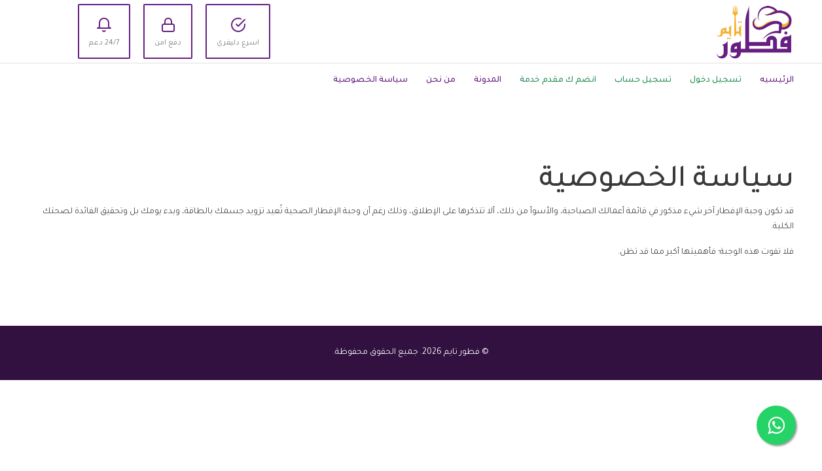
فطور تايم (462, 352)
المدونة (487, 80)
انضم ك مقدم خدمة (558, 80)
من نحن (441, 80)
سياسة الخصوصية (370, 80)
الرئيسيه (777, 80)
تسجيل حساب (643, 80)
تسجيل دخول (716, 80)
